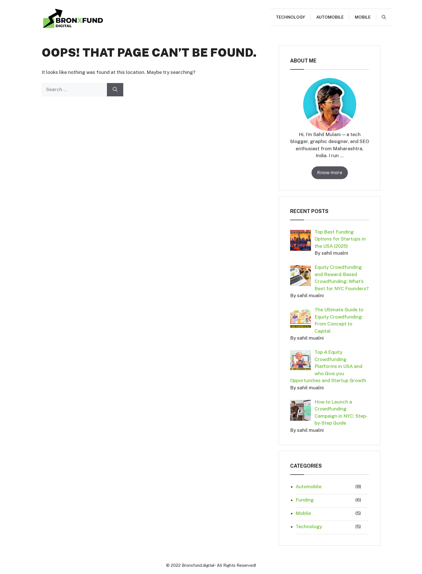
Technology (290, 17)
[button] (383, 17)
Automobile (330, 17)
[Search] (115, 89)
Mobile (363, 17)
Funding (305, 500)
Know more (329, 172)
